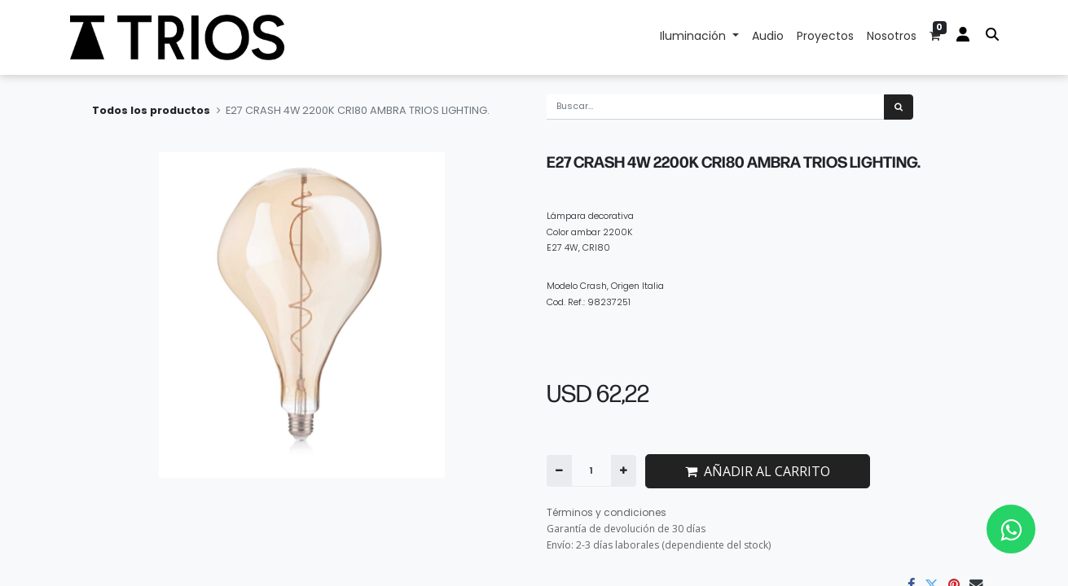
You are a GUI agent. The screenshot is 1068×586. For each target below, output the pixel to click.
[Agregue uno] (623, 471)
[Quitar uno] (559, 471)
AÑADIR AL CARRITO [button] (757, 471)
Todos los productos (151, 110)
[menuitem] (767, 37)
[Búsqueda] (898, 107)
